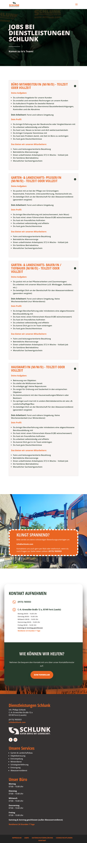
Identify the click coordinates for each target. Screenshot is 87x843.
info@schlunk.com (17, 722)
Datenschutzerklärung (42, 838)
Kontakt (42, 840)
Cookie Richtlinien (64, 838)
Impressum (17, 838)
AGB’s (26, 838)
